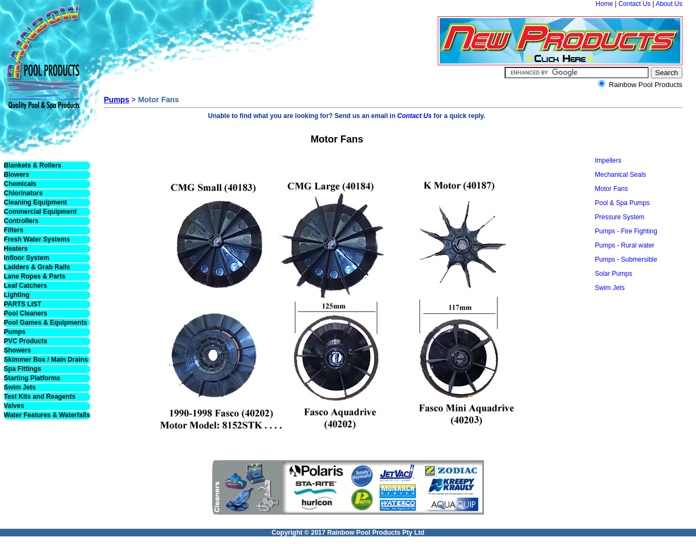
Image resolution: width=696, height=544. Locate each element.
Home (604, 4)
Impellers (608, 160)
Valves (14, 406)
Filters (13, 230)
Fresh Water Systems (37, 239)
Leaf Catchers (25, 285)
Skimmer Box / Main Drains (46, 359)
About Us (669, 4)
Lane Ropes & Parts (34, 276)
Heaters (16, 248)
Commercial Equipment (40, 211)
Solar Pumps (613, 273)
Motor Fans (611, 189)
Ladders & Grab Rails (37, 267)
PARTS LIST (22, 304)
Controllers (21, 221)
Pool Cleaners (25, 313)
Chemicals (20, 184)
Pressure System (619, 217)
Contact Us (634, 4)
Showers (17, 350)
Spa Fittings (22, 369)
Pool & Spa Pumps (622, 203)
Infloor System (26, 258)
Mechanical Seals (620, 174)
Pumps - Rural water (624, 245)
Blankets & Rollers (32, 165)
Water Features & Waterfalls (47, 415)
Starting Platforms (32, 378)
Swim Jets (20, 387)
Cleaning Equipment (35, 202)
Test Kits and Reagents (40, 396)
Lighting (16, 295)
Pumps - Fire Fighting (626, 231)
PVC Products (25, 341)
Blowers (16, 174)
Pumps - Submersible (626, 259)
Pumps (15, 332)
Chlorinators (23, 193)
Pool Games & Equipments (45, 322)
